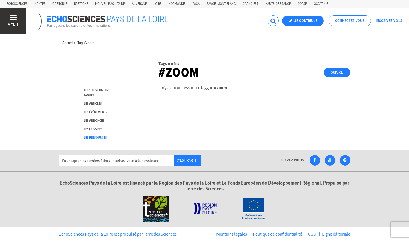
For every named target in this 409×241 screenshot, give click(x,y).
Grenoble (59, 4)
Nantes (39, 4)
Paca (196, 4)
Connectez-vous (350, 21)
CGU (312, 234)
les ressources (95, 138)
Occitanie (321, 4)
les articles (93, 104)
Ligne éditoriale (336, 234)
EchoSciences (17, 4)
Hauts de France (278, 4)
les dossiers (93, 129)
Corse (302, 4)
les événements (95, 112)
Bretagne (81, 4)
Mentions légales (231, 234)
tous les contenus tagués (98, 92)
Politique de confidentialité (277, 234)
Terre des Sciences (160, 234)
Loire (157, 4)
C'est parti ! (187, 160)
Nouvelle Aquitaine (110, 4)
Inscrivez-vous (389, 21)
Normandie (177, 4)
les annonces (94, 121)
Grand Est (250, 4)
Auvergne (139, 4)
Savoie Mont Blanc (221, 4)
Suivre (337, 72)
